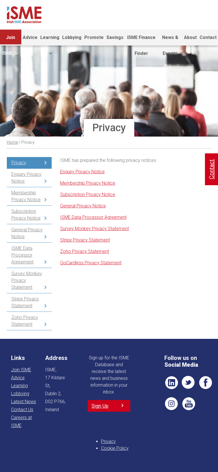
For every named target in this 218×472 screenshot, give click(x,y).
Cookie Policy (115, 448)
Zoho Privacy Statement (24, 321)
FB (205, 383)
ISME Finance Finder (141, 40)
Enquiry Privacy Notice (26, 178)
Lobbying (71, 37)
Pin (171, 404)
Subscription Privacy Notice (26, 215)
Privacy (18, 162)
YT (188, 404)
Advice (30, 37)
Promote (94, 37)
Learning (49, 40)
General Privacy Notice (27, 233)
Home (12, 142)
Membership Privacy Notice (26, 196)
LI (171, 383)
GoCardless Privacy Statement (90, 262)
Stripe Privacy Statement (25, 302)
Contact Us (22, 409)
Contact (208, 37)
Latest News (23, 401)
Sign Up (99, 406)
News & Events (170, 40)
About (190, 37)
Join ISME (10, 40)
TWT (188, 383)
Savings (114, 37)
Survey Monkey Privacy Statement (26, 280)
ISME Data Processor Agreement (22, 255)
